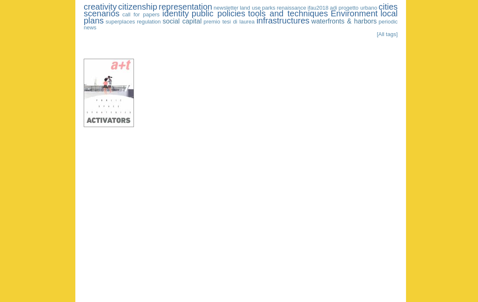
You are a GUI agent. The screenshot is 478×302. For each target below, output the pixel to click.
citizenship (137, 6)
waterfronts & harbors (344, 21)
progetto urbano (358, 8)
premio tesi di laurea (228, 21)
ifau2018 (318, 8)
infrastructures (283, 20)
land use (250, 8)
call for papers (140, 14)
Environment (354, 13)
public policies (218, 13)
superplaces (120, 21)
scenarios (102, 13)
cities (388, 6)
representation (185, 6)
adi (333, 8)
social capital (181, 21)
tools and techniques (288, 13)
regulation (149, 21)
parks (268, 8)
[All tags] (387, 34)
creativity (100, 6)
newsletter (225, 8)
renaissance (291, 8)
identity (175, 13)
